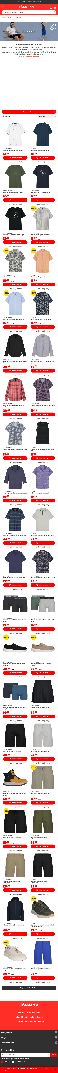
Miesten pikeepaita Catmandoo (13, 150)
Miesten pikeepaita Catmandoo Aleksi (43, 577)
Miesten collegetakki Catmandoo (13, 925)
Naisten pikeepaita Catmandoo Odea (15, 493)
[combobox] (29, 12)
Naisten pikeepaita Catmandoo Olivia (42, 493)
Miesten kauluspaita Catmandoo (41, 235)
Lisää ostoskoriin (15, 158)
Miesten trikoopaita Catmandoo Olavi (15, 535)
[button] (51, 7)
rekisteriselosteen (25, 1059)
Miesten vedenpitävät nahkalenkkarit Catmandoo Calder (42, 925)
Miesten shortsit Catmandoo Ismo (41, 969)
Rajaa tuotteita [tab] (28, 112)
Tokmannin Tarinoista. (32, 57)
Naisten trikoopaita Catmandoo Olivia (43, 405)
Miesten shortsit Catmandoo (12, 751)
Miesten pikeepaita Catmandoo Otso (42, 535)
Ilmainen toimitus (13, 1)
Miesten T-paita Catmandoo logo (13, 192)
